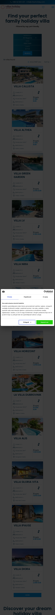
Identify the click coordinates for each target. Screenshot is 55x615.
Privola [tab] (9, 297)
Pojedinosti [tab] (27, 297)
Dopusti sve (44, 322)
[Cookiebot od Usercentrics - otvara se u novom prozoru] (45, 291)
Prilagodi (27, 322)
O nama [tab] (45, 297)
